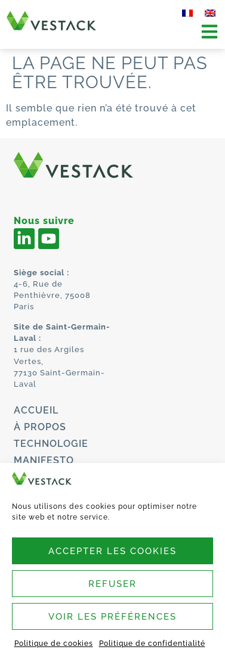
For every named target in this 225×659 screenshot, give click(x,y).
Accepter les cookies (112, 551)
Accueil (36, 410)
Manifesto (44, 460)
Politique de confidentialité (152, 643)
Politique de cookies (53, 643)
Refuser (112, 584)
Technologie (51, 443)
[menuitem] (187, 13)
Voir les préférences (112, 616)
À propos (40, 427)
